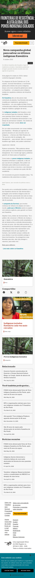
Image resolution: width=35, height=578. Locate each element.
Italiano (15, 528)
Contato (7, 515)
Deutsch (15, 520)
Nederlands (16, 530)
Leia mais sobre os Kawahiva (13, 248)
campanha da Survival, (11, 203)
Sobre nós (8, 502)
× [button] (33, 555)
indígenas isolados (10, 112)
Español (15, 524)
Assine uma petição (7, 532)
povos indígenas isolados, (21, 158)
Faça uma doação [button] (21, 43)
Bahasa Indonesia (18, 537)
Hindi (14, 533)
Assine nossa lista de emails (8, 522)
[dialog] (17, 565)
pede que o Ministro (14, 208)
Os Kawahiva (6, 98)
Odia (14, 535)
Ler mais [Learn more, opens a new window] (16, 567)
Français (15, 526)
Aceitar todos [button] (9, 570)
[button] (17, 575)
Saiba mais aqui (17, 35)
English (15, 522)
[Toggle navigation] (32, 43)
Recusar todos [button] (25, 570)
